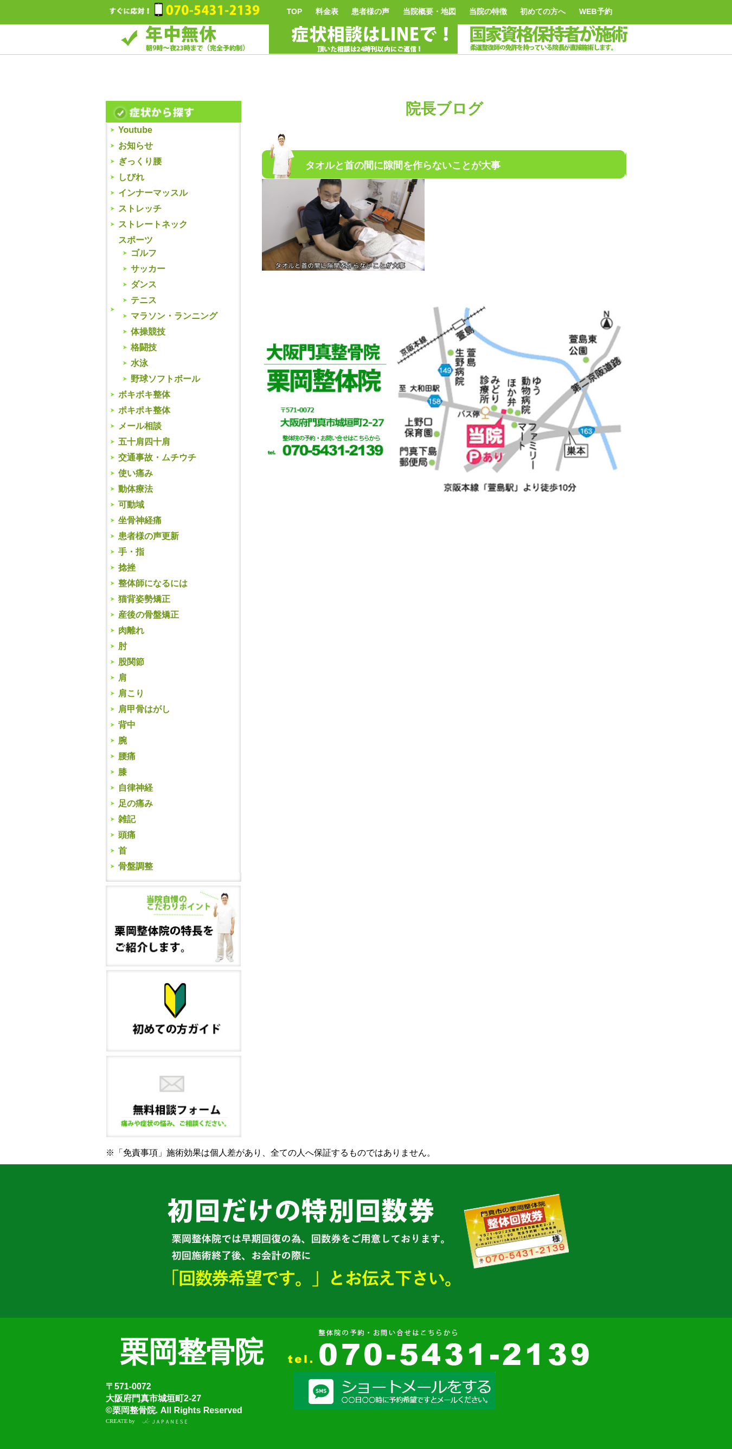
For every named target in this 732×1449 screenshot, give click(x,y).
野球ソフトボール (165, 378)
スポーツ (135, 240)
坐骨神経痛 (140, 520)
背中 (127, 724)
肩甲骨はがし (144, 709)
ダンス (144, 284)
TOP (295, 11)
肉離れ (131, 630)
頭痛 (127, 834)
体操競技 (148, 331)
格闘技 (144, 347)
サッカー (148, 268)
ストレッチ (140, 208)
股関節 (131, 661)
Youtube (135, 129)
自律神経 (135, 787)
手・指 (131, 551)
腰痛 (127, 756)
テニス (144, 300)
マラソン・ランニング (174, 315)
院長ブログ (444, 108)
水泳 (139, 363)
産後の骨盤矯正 (148, 614)
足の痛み (135, 803)
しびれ (131, 177)
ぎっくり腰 (140, 161)
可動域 (131, 504)
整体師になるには (153, 583)
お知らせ (135, 145)
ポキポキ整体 (144, 410)
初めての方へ (543, 11)
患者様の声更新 (148, 536)
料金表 (327, 11)
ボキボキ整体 (144, 394)
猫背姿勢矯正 (144, 599)
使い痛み (135, 473)
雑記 (127, 819)
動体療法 (135, 488)
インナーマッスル (153, 192)
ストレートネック (153, 224)
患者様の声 (370, 11)
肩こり (131, 693)
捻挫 (127, 567)
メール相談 (140, 426)
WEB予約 (595, 11)
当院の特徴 (488, 11)
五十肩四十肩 (144, 441)
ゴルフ (144, 253)
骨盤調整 (135, 866)
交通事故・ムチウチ (157, 457)
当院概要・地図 (429, 11)
